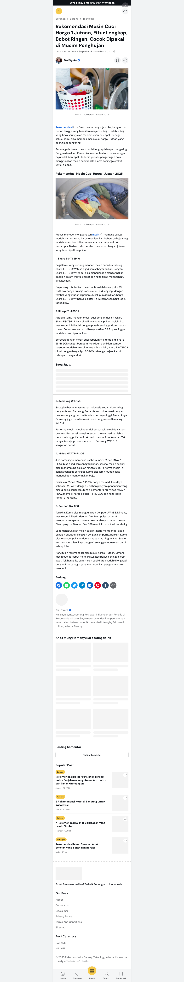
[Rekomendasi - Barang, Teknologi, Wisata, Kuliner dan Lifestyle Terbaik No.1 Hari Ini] (69, 873)
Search (106, 975)
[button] (59, 585)
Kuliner (60, 818)
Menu (92, 973)
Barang (60, 772)
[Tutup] (125, 5)
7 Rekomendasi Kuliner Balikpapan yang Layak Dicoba (80, 824)
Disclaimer (62, 911)
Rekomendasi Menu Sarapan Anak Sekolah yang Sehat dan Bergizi (77, 846)
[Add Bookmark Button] (117, 60)
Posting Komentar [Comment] (92, 754)
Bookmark (121, 975)
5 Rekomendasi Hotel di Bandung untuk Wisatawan (80, 803)
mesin (95, 234)
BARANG (61, 943)
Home (63, 975)
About (59, 900)
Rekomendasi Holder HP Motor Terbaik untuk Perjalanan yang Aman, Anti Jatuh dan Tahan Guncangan (81, 780)
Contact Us (62, 905)
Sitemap (60, 927)
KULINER (60, 948)
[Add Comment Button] (125, 60)
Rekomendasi (64, 127)
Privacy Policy (64, 916)
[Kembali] (59, 11)
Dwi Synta (64, 610)
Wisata (60, 796)
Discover (77, 975)
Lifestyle (61, 839)
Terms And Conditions (69, 922)
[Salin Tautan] (125, 11)
